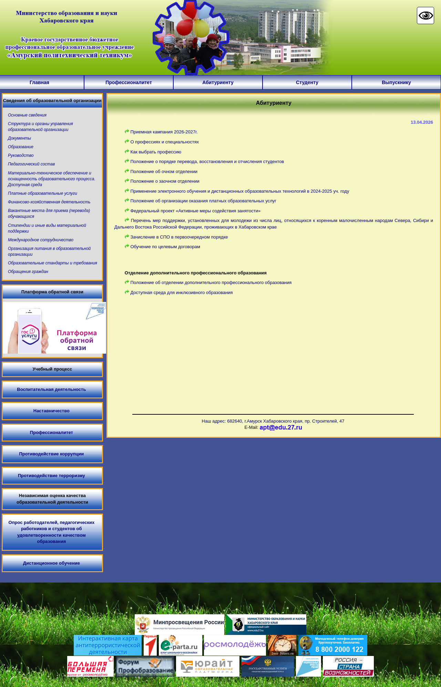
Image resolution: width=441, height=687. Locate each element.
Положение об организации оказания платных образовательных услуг (203, 200)
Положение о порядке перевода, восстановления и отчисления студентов (207, 161)
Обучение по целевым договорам (165, 246)
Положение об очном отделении (163, 171)
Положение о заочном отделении (164, 181)
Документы (19, 138)
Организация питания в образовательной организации (49, 251)
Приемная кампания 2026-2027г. (164, 131)
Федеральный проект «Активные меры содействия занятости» (195, 210)
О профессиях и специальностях (164, 141)
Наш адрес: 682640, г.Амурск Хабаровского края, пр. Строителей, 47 (273, 421)
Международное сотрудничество (40, 240)
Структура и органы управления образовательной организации (40, 126)
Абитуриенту (217, 82)
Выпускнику (396, 82)
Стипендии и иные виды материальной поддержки (47, 228)
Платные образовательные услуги (42, 193)
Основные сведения (27, 115)
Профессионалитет (128, 82)
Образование (20, 146)
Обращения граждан (28, 271)
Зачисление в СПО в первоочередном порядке (179, 237)
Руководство (20, 155)
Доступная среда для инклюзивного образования (181, 292)
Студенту (307, 82)
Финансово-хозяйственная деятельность (49, 202)
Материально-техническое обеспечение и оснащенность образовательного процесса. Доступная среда (51, 179)
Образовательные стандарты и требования (52, 263)
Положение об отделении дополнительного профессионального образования (210, 282)
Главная (39, 82)
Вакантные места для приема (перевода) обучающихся (49, 213)
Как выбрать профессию (155, 151)
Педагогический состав (31, 164)
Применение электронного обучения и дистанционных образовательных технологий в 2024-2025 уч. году (239, 191)
